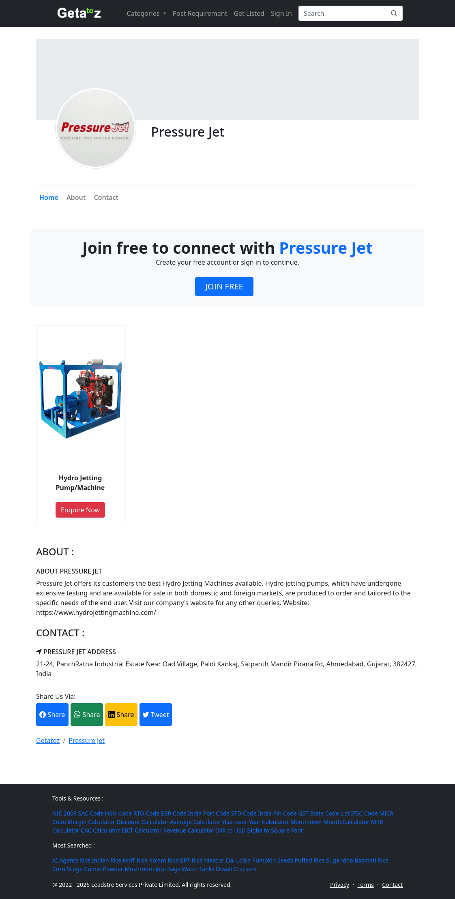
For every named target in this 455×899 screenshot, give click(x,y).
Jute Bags (167, 869)
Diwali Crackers (236, 869)
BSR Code (174, 813)
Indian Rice (106, 860)
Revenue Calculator (189, 830)
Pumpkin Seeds (272, 860)
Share (52, 714)
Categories (144, 13)
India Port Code (209, 813)
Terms (365, 884)
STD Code (244, 813)
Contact (106, 197)
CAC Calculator (100, 830)
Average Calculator (195, 822)
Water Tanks (198, 869)
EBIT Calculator (141, 830)
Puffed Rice (309, 860)
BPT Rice (191, 860)
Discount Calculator (142, 822)
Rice (84, 860)
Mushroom (139, 869)
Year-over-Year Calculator (255, 822)
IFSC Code (364, 813)
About (76, 197)
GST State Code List (324, 813)
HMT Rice (135, 860)
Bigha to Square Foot (275, 830)
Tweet (155, 714)
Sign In (281, 13)
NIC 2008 (64, 813)
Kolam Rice (163, 860)
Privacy (339, 884)
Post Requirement (200, 13)
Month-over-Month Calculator (329, 822)
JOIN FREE (224, 286)
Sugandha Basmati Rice (357, 860)
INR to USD (231, 830)
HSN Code (118, 813)
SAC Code (91, 813)
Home (48, 197)
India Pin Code (277, 813)
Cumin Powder (103, 869)
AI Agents (65, 860)
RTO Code (146, 813)
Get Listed (249, 13)
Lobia (243, 860)
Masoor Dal (219, 860)
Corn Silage (67, 869)
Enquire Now (80, 509)
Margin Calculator (91, 822)
